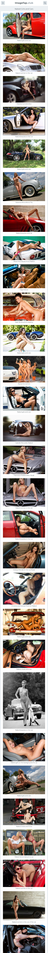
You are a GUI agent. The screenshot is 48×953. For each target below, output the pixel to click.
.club (24, 3)
